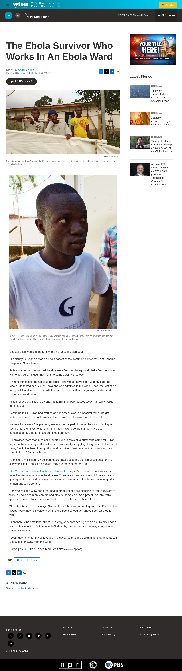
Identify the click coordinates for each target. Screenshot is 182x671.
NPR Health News (27, 560)
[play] (8, 15)
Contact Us (107, 627)
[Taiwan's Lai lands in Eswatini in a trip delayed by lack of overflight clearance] (140, 142)
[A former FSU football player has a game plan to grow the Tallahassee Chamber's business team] (140, 169)
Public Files (145, 627)
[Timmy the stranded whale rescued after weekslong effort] (140, 91)
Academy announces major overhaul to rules (160, 121)
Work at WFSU (70, 634)
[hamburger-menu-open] (7, 5)
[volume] (17, 15)
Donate (169, 4)
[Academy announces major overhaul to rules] (140, 118)
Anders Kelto (26, 70)
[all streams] (166, 15)
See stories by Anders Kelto (23, 588)
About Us (67, 627)
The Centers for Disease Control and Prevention (39, 471)
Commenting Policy (149, 634)
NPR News (156, 86)
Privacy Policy (108, 634)
